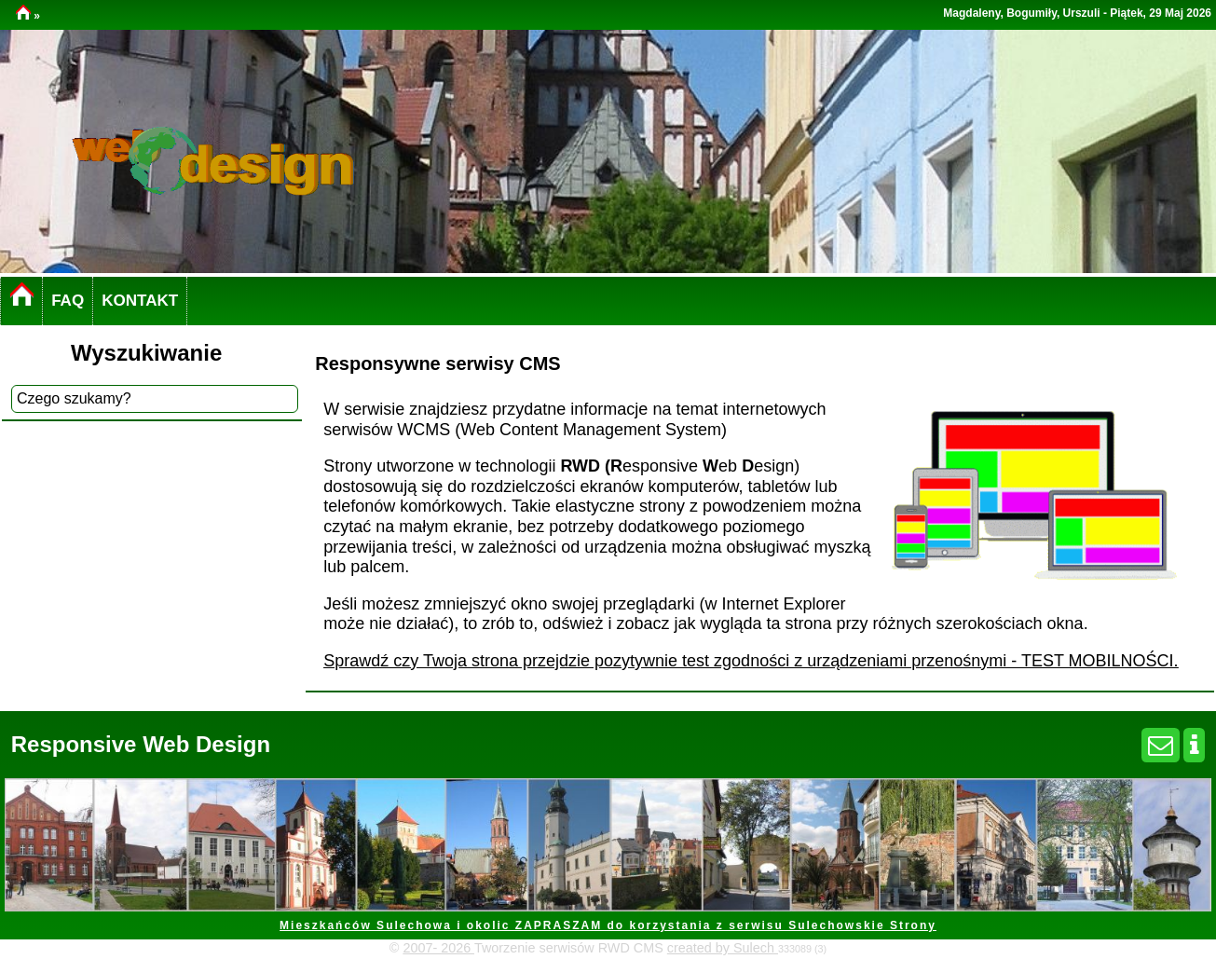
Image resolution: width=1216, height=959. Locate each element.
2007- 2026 (438, 947)
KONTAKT (140, 300)
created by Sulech (722, 947)
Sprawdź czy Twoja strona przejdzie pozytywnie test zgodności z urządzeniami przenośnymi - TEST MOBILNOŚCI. (750, 660)
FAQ (67, 300)
